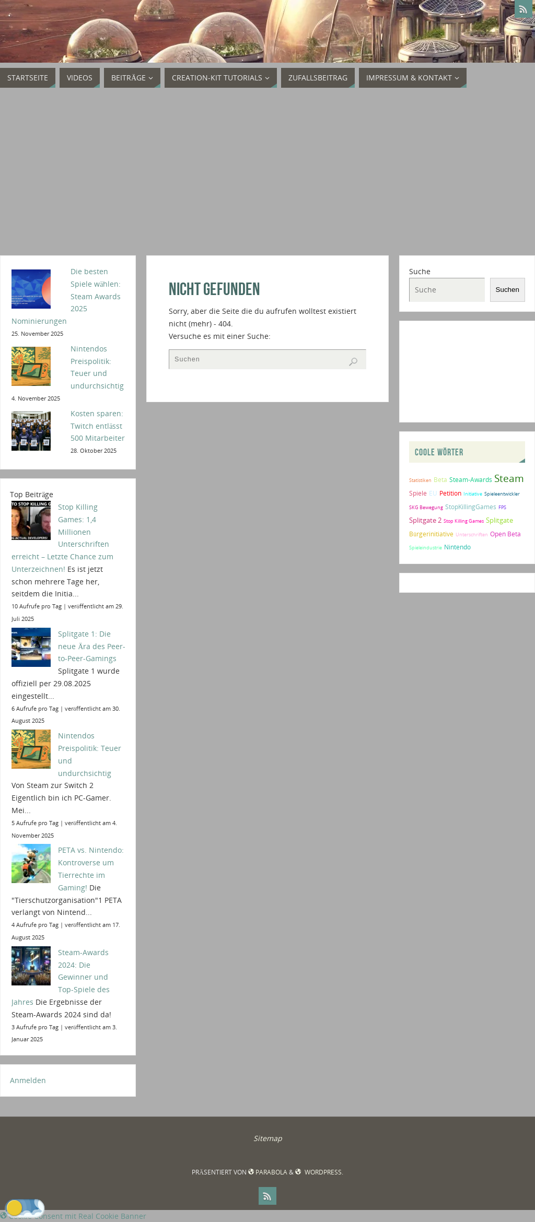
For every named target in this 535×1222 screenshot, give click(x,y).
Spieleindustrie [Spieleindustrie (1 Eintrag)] (425, 547)
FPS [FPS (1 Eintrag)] (502, 507)
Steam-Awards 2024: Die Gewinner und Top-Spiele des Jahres (60, 977)
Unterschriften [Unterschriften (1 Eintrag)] (472, 534)
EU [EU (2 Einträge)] (433, 493)
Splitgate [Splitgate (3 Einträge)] (499, 520)
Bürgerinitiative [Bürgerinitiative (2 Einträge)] (431, 534)
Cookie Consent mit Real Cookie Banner (73, 1216)
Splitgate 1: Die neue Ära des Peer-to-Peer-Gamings (91, 646)
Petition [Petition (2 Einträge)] (450, 493)
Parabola (267, 1172)
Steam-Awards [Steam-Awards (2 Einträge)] (470, 480)
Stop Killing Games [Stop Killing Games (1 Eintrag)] (464, 521)
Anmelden (28, 1080)
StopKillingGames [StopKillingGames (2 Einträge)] (470, 507)
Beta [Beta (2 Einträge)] (440, 480)
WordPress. (319, 1172)
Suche (420, 271)
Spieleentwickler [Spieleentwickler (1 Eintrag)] (502, 493)
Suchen (507, 289)
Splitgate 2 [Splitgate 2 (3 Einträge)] (425, 520)
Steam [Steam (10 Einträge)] (509, 478)
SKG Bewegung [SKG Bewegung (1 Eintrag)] (426, 507)
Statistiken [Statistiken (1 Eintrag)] (420, 480)
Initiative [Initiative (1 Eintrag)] (472, 493)
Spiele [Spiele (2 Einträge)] (418, 493)
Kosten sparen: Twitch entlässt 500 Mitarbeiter (98, 425)
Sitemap (267, 1138)
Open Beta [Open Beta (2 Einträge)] (505, 534)
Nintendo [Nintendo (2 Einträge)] (457, 547)
